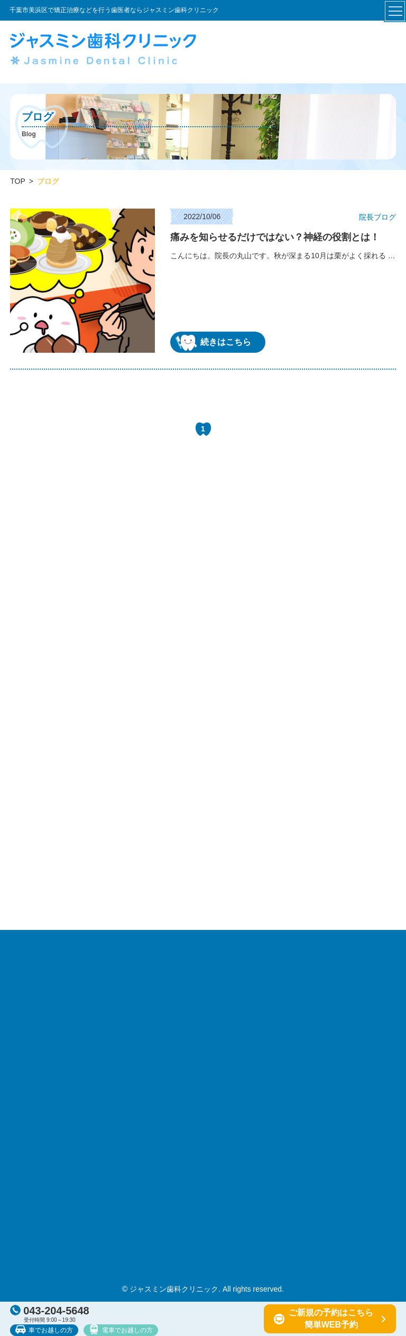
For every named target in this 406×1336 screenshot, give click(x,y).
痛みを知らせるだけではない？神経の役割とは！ (275, 237)
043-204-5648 (49, 1310)
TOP (17, 181)
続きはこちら (213, 343)
